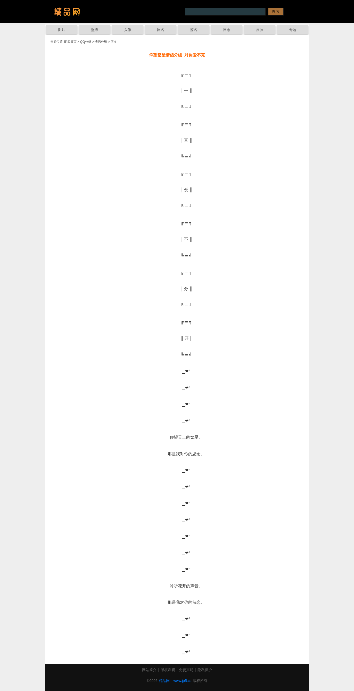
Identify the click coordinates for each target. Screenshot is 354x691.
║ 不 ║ (177, 239)
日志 (226, 30)
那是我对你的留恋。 (177, 602)
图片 (61, 30)
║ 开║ (177, 338)
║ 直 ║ (177, 140)
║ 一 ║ (177, 90)
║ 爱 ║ (177, 190)
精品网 (164, 681)
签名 (193, 30)
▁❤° (177, 371)
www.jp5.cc (183, 681)
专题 (292, 30)
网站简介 (149, 670)
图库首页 (70, 42)
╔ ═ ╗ (177, 74)
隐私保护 (204, 670)
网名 (160, 30)
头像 (127, 30)
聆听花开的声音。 (177, 586)
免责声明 (186, 670)
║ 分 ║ (177, 289)
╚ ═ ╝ (177, 107)
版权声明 (168, 670)
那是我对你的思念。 (177, 454)
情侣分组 (101, 42)
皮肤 (259, 30)
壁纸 (94, 30)
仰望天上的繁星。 (177, 437)
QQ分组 (85, 42)
